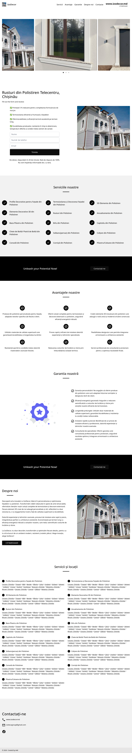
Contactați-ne (99, 268)
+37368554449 (11, 543)
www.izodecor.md (13, 719)
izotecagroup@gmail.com (16, 725)
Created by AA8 (13, 750)
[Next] (126, 45)
